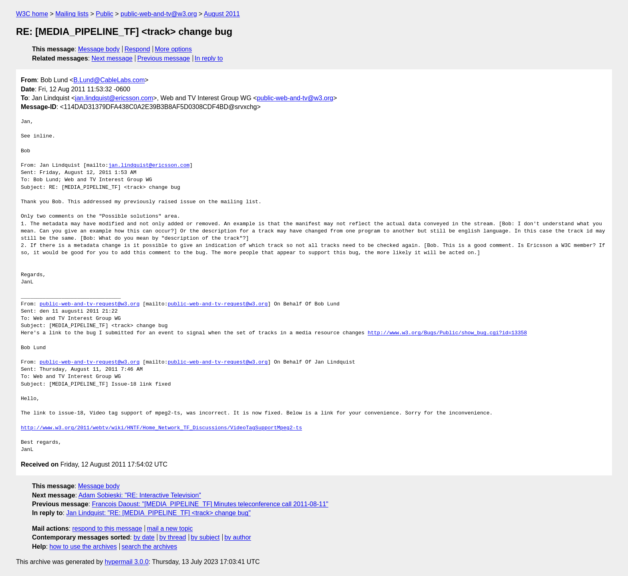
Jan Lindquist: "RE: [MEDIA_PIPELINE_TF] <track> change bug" (158, 512)
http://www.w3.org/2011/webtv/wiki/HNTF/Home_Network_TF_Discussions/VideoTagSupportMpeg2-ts (161, 428)
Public (104, 13)
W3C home (32, 13)
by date (143, 537)
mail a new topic (170, 528)
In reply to (209, 58)
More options (173, 49)
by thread (172, 537)
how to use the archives (83, 546)
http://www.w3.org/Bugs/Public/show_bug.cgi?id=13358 (447, 333)
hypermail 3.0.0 (126, 561)
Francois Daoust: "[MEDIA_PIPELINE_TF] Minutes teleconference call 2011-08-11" (210, 504)
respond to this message (107, 528)
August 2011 (222, 13)
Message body (99, 49)
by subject (205, 537)
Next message (112, 58)
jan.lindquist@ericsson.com (114, 98)
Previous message (163, 58)
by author (237, 537)
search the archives (149, 546)
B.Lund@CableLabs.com (109, 80)
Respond (137, 49)
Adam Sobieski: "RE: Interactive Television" (139, 495)
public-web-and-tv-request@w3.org (90, 304)
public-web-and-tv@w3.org (159, 13)
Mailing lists (72, 13)
